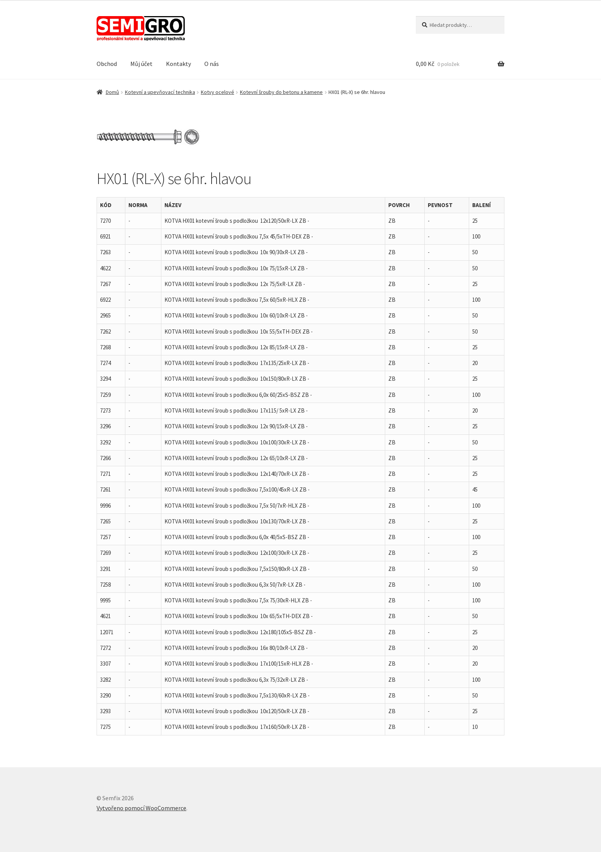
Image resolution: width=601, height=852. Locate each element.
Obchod (107, 63)
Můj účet (141, 63)
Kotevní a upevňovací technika (160, 92)
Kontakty (178, 63)
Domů (112, 92)
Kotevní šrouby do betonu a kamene (281, 92)
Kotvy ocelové (217, 92)
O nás (211, 63)
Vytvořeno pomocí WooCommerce (141, 808)
